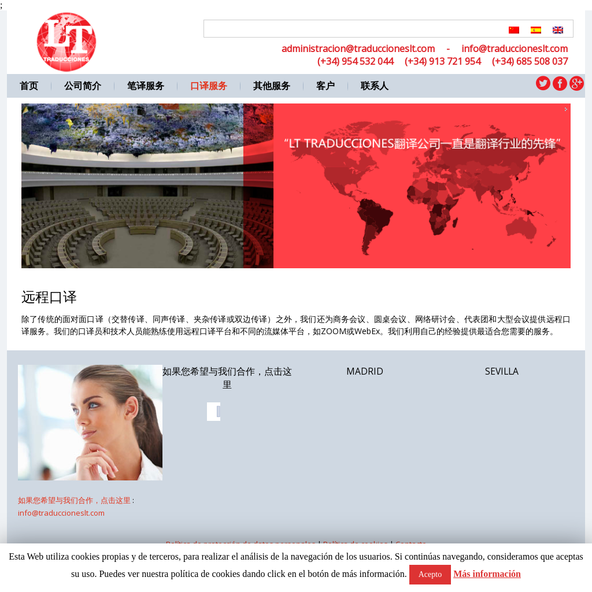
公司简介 (82, 85)
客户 (325, 85)
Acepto (430, 574)
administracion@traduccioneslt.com (358, 48)
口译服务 (208, 85)
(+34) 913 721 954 (442, 61)
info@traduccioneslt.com (514, 48)
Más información (487, 574)
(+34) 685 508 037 (530, 61)
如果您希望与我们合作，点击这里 (74, 500)
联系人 (374, 85)
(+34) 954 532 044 (355, 61)
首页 (29, 85)
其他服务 (271, 85)
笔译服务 (145, 85)
